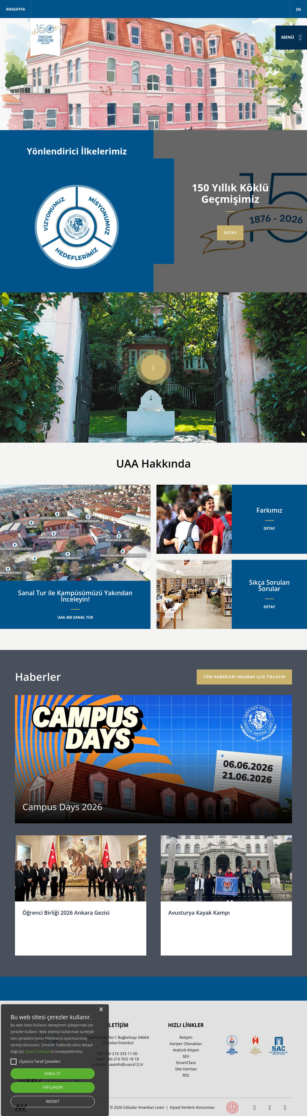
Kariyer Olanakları (186, 1043)
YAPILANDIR (53, 1087)
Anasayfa (15, 9)
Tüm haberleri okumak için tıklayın (244, 676)
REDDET (52, 1101)
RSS (186, 1075)
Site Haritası (186, 1069)
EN (298, 9)
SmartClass (186, 1062)
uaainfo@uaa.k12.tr (125, 1064)
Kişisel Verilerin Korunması (192, 1107)
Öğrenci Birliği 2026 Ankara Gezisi (65, 912)
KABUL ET (52, 1073)
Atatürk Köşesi (186, 1050)
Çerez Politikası (37, 1051)
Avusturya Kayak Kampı (199, 912)
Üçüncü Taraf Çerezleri (35, 1062)
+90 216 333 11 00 (120, 1053)
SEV (186, 1056)
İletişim (185, 1037)
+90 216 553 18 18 (122, 1059)
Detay (230, 232)
